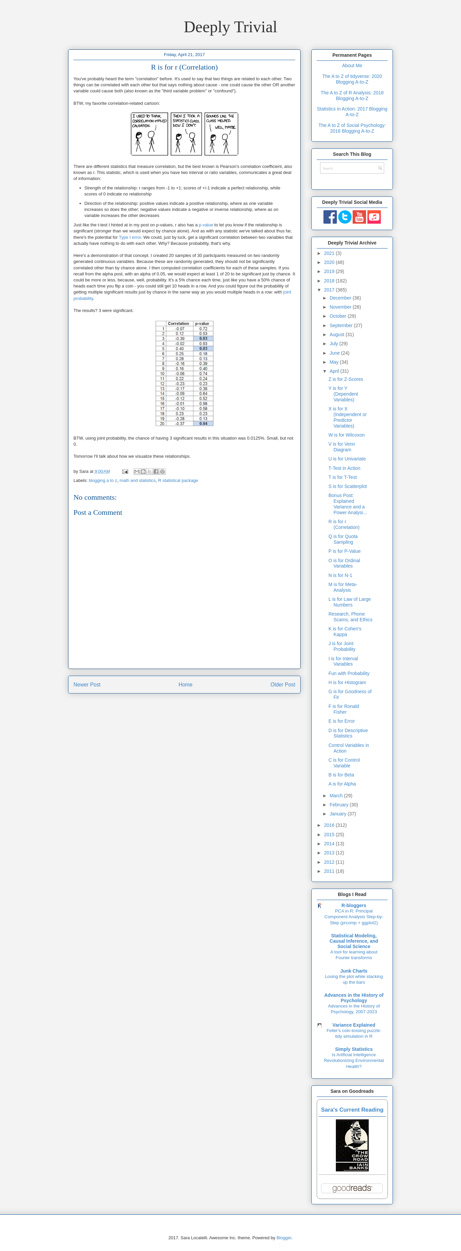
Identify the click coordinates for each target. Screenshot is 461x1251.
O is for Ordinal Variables (344, 563)
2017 (330, 290)
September (341, 325)
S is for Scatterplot (347, 486)
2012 (330, 862)
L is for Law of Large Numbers (349, 602)
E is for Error (341, 721)
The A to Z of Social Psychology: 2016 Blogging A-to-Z (352, 128)
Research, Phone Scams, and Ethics (350, 616)
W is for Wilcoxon (346, 435)
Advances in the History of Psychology (353, 997)
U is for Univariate (347, 458)
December (340, 298)
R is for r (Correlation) (344, 524)
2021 (330, 253)
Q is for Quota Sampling (343, 539)
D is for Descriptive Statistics (348, 733)
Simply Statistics (354, 1049)
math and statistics (137, 480)
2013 (330, 852)
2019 (330, 271)
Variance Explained (353, 1025)
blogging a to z (103, 480)
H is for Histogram (347, 682)
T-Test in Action (344, 468)
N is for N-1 (340, 575)
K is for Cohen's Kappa (344, 631)
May (334, 362)
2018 (330, 280)
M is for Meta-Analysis (342, 587)
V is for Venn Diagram (341, 446)
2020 (330, 262)
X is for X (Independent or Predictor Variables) (347, 417)
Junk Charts (353, 971)
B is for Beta (341, 774)
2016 (330, 825)
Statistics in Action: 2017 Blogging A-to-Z (352, 111)
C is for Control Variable (344, 762)
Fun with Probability (348, 673)
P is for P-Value (344, 551)
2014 (330, 843)
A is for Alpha (342, 784)
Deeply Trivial (230, 27)
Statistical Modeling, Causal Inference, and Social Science (353, 941)
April (334, 371)
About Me (352, 65)
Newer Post (87, 684)
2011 (330, 871)
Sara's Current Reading (352, 1110)
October (338, 316)
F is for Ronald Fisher (343, 709)
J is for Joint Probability (341, 646)
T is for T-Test (342, 477)
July (334, 343)
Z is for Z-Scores (345, 379)
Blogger (283, 1237)
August (337, 334)
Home (185, 684)
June (335, 353)
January (338, 813)
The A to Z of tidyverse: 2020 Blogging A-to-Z (352, 79)
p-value (206, 224)
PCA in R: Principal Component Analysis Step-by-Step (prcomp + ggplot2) (353, 916)
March (336, 795)
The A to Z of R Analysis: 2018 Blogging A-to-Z (352, 95)
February (339, 804)
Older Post (282, 684)
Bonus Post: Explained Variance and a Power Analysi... (347, 504)
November (340, 307)
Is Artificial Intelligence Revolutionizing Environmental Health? (354, 1060)
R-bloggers (354, 905)
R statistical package (178, 480)
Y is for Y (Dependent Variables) (343, 394)
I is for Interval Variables (343, 661)
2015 (330, 834)
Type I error (130, 237)
